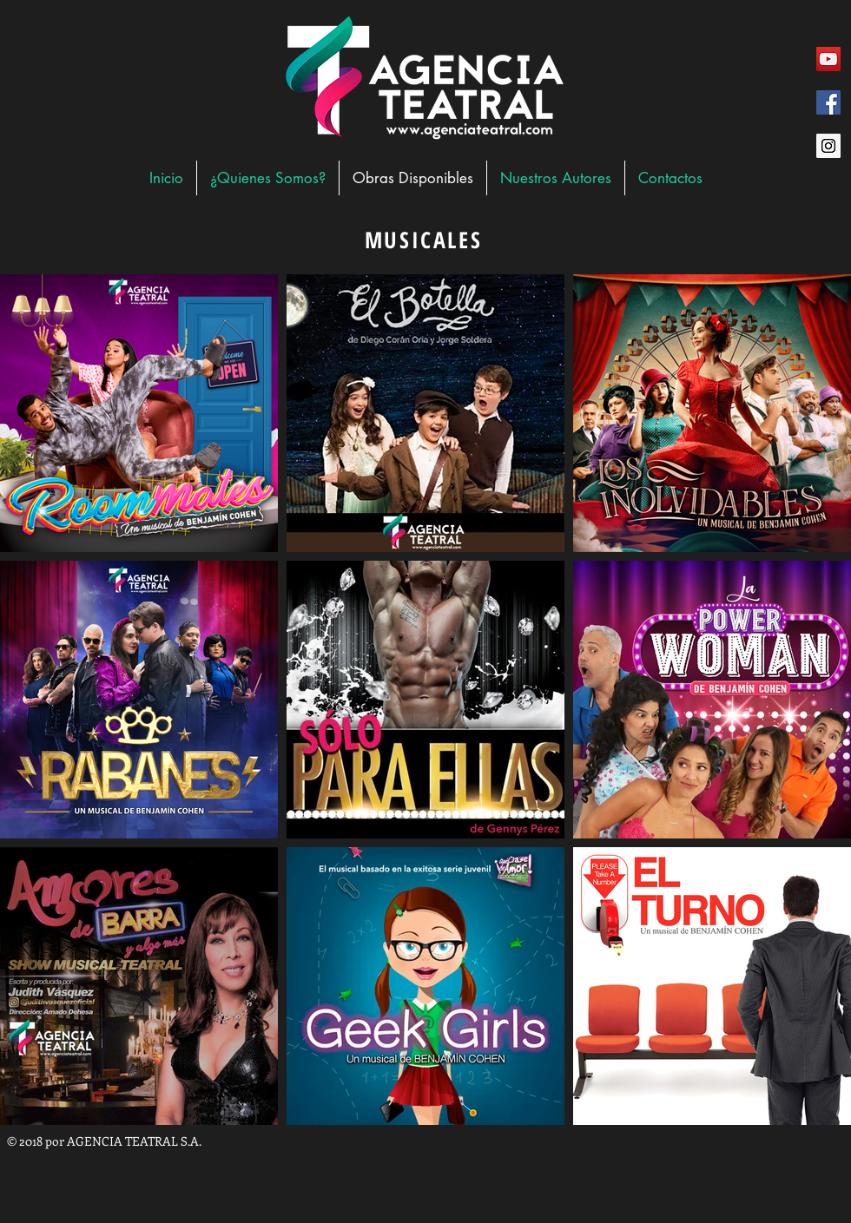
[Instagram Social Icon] (828, 146)
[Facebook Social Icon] (828, 102)
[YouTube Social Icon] (828, 59)
